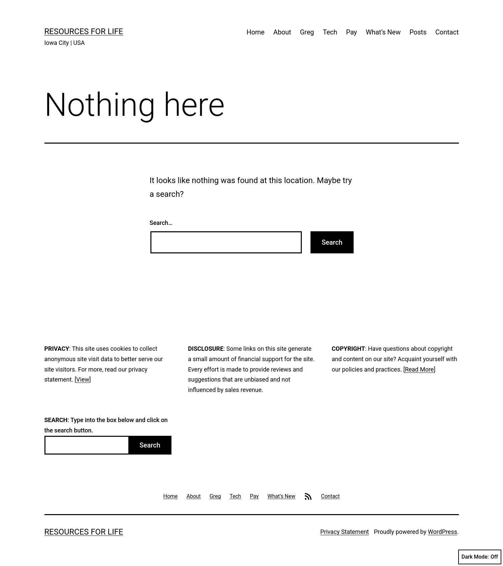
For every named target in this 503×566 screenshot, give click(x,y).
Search (149, 445)
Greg (307, 32)
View (82, 379)
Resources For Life (83, 31)
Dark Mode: (480, 557)
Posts (417, 32)
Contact (447, 32)
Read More (419, 369)
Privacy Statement (344, 531)
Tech (330, 32)
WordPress (442, 531)
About (282, 32)
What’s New (383, 32)
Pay (351, 32)
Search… (161, 222)
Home (256, 32)
